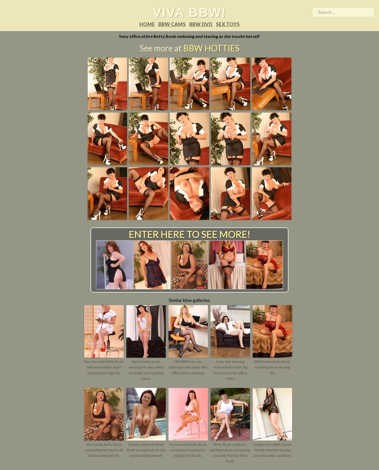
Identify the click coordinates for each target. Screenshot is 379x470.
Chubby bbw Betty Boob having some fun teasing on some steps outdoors (272, 449)
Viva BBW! (189, 12)
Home (147, 24)
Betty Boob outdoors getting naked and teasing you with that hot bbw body (230, 452)
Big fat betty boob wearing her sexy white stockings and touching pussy (145, 370)
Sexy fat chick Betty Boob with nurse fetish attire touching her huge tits (103, 367)
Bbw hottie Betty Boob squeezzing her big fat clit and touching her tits (104, 449)
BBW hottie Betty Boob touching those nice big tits (272, 367)
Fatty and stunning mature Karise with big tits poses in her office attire (230, 370)
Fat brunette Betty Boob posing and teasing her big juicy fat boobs (188, 449)
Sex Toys (228, 24)
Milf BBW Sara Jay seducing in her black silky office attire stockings (188, 367)
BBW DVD (201, 24)
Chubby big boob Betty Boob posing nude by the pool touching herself (146, 449)
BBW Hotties (211, 48)
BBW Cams (172, 24)
